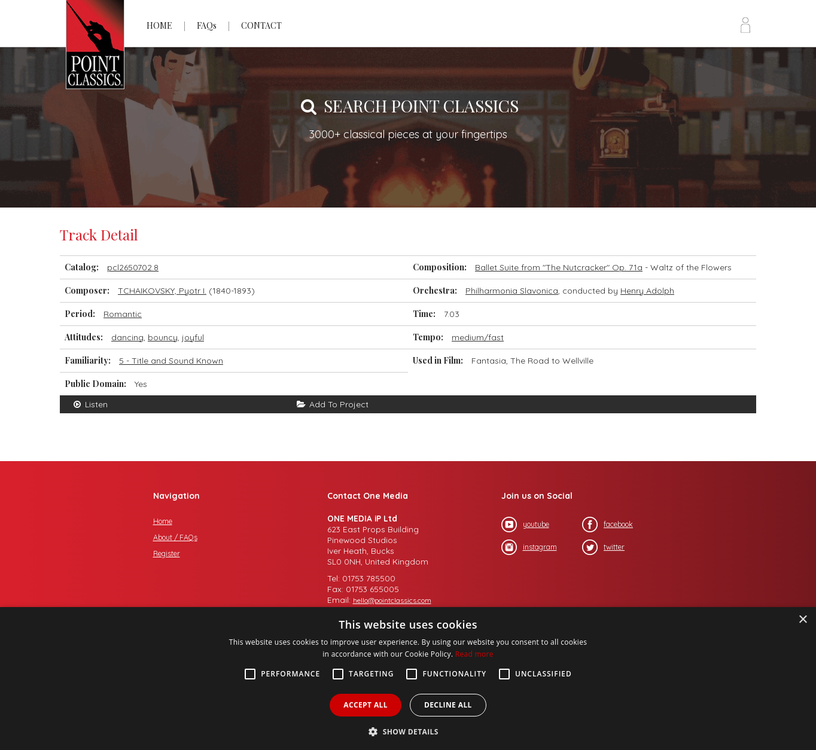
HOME (159, 25)
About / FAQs (175, 537)
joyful (193, 337)
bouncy (163, 337)
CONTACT (261, 25)
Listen (90, 404)
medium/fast (478, 337)
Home (162, 521)
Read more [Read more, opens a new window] (474, 654)
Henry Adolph (647, 290)
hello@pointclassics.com (392, 600)
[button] (408, 730)
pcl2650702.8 (133, 267)
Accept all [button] (365, 705)
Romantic (122, 314)
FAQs (207, 25)
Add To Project (332, 404)
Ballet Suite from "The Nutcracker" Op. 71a (559, 267)
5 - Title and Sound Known (171, 360)
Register (166, 553)
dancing (127, 337)
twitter (603, 547)
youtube (525, 524)
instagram (529, 547)
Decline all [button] (448, 705)
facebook (607, 524)
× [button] (802, 619)
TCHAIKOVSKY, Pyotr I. (162, 290)
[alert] (408, 678)
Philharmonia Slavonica (511, 290)
